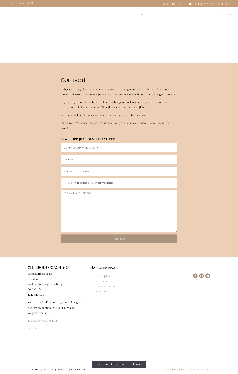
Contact (227, 14)
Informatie (169, 14)
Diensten (134, 14)
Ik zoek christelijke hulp (43, 321)
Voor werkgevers (189, 14)
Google (32, 328)
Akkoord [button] (137, 364)
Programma (103, 281)
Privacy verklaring (200, 369)
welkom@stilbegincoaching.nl (212, 4)
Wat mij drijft (103, 276)
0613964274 (174, 4)
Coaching (101, 291)
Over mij (153, 14)
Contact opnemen (176, 369)
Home (120, 14)
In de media (211, 14)
